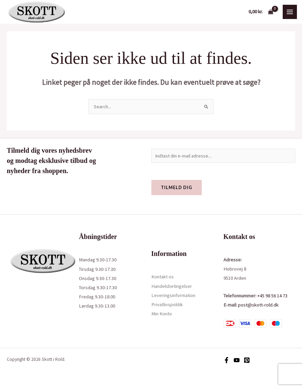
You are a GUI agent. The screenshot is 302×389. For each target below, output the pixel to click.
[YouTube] (237, 360)
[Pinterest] (247, 360)
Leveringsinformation (173, 295)
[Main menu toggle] (290, 12)
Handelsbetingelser (171, 286)
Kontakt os (162, 277)
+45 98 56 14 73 (272, 296)
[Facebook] (226, 360)
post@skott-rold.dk (258, 305)
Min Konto (161, 314)
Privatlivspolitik (167, 304)
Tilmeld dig (176, 187)
